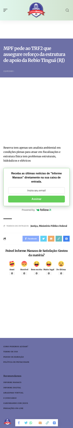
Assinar (36, 199)
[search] (67, 10)
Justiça (34, 225)
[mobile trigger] (6, 10)
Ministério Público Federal (53, 225)
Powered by (36, 209)
